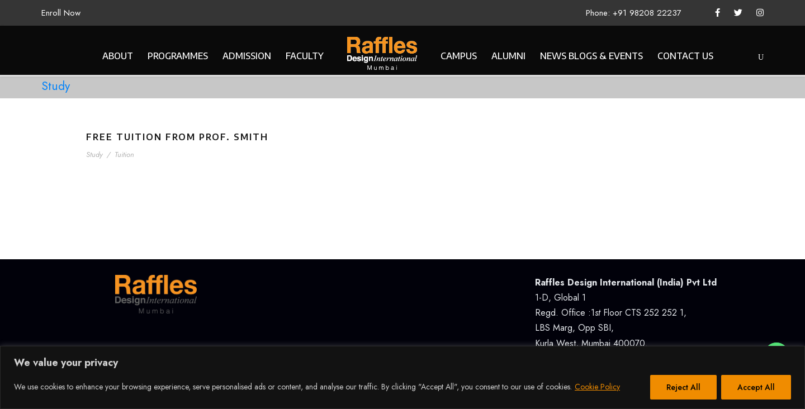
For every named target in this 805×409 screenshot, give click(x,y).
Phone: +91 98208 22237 (633, 13)
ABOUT (117, 55)
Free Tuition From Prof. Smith (177, 136)
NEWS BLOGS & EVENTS (591, 55)
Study (94, 154)
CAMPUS (459, 55)
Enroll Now (60, 13)
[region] (402, 377)
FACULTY (305, 55)
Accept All (756, 387)
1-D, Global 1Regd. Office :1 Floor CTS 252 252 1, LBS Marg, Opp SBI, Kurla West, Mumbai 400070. (626, 313)
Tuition (124, 154)
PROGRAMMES (178, 55)
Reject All (683, 387)
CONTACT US (685, 55)
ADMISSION (246, 55)
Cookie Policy (597, 386)
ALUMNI (508, 55)
